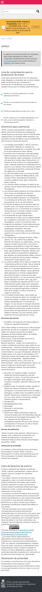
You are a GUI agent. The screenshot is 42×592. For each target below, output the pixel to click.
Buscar (38, 11)
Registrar (7, 63)
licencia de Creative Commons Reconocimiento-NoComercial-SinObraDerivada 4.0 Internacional (17, 532)
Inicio (3, 39)
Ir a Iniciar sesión (10, 61)
